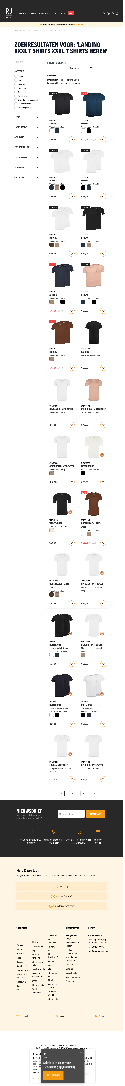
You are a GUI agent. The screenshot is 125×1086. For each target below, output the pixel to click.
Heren (35, 942)
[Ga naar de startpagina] (8, 13)
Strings (19, 962)
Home (16, 30)
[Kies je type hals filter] (26, 147)
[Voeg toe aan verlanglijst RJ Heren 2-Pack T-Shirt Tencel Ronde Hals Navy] (103, 139)
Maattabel (70, 964)
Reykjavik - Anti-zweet (61, 408)
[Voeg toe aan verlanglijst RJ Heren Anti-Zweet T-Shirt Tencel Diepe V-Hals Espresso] (103, 543)
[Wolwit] (51, 530)
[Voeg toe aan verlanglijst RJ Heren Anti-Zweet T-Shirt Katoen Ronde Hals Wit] (72, 779)
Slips (18, 957)
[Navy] (57, 130)
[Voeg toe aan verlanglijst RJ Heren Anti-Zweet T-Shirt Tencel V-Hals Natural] (103, 425)
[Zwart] (89, 130)
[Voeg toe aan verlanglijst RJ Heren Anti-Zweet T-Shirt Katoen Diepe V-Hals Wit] (103, 664)
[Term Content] (82, 24)
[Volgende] (94, 793)
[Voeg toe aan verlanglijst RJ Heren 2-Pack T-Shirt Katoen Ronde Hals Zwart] (72, 664)
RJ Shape (52, 961)
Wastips (69, 968)
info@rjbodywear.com (98, 951)
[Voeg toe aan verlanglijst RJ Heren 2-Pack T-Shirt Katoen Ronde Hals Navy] (72, 724)
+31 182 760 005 (96, 946)
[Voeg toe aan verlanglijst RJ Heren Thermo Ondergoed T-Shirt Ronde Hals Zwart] (72, 543)
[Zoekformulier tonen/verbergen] (103, 13)
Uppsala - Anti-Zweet (92, 583)
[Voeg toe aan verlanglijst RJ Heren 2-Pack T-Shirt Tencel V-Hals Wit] (72, 196)
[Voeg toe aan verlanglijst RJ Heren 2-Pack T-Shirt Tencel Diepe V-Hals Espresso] (72, 368)
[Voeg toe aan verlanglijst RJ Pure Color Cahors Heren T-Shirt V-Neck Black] (103, 368)
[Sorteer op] (78, 68)
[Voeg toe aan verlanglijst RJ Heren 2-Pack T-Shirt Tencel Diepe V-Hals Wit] (72, 254)
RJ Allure (52, 980)
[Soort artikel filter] (26, 127)
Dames (19, 945)
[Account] (108, 13)
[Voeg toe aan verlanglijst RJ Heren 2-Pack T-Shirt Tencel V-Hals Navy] (72, 311)
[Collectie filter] (26, 177)
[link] (62, 793)
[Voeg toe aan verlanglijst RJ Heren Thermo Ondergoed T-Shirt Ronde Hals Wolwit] (103, 482)
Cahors (85, 351)
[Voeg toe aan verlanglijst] (112, 13)
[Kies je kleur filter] (26, 157)
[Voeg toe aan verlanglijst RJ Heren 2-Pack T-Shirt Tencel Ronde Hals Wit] (103, 196)
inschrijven (95, 814)
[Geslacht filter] (26, 137)
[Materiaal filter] (26, 167)
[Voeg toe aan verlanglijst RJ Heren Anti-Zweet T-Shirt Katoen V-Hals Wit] (103, 603)
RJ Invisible (53, 999)
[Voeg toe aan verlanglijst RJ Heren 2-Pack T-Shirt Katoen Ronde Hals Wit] (103, 724)
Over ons (70, 981)
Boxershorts (37, 946)
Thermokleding (23, 970)
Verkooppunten (73, 977)
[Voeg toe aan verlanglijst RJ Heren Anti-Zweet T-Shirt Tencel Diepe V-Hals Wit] (72, 603)
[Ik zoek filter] (26, 117)
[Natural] (57, 187)
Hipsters (20, 953)
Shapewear (21, 981)
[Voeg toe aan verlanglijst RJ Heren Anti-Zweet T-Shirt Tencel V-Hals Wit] (72, 482)
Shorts (19, 949)
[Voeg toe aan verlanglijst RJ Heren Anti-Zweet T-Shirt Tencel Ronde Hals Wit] (103, 779)
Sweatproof (21, 966)
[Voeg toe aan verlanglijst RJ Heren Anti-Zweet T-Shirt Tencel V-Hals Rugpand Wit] (72, 425)
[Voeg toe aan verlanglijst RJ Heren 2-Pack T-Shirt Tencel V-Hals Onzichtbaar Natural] (103, 311)
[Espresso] (51, 245)
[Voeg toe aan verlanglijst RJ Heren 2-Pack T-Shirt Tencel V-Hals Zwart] (103, 254)
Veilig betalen (72, 972)
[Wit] (51, 130)
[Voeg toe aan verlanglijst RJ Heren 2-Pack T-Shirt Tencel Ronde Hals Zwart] (72, 139)
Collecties (52, 935)
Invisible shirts (38, 969)
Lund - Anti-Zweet (58, 764)
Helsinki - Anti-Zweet (92, 764)
